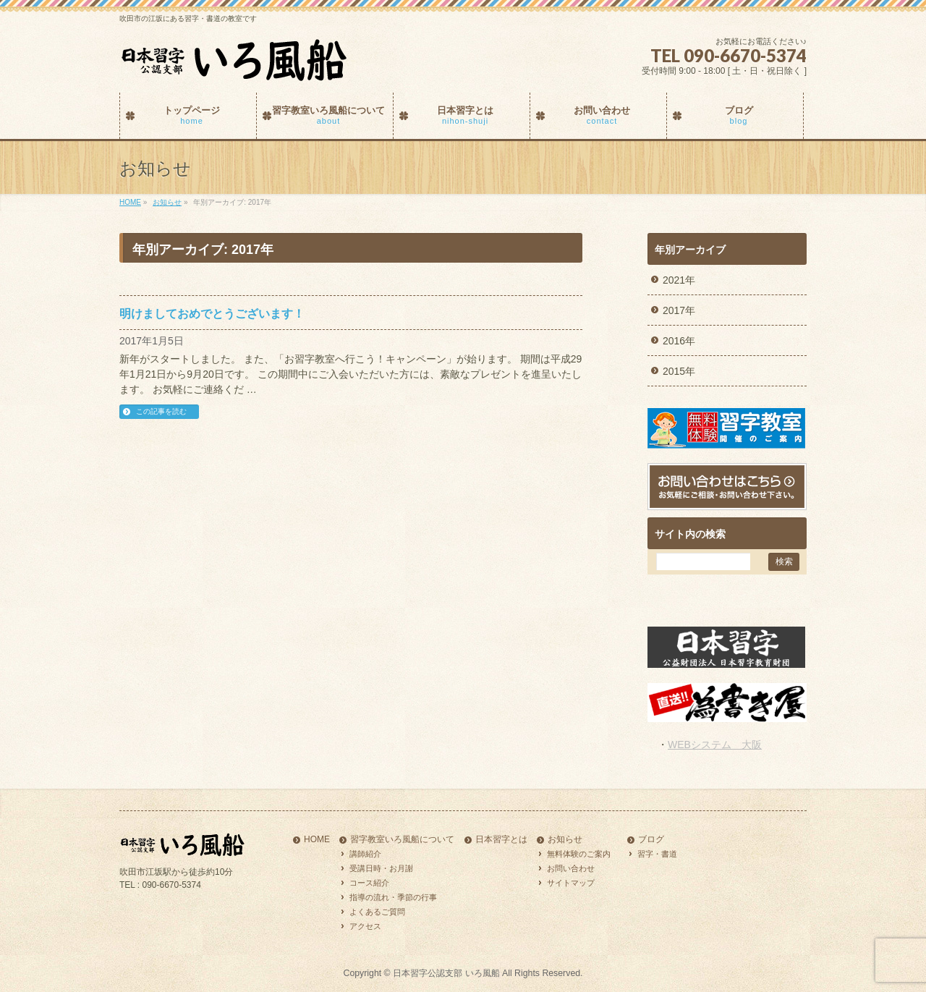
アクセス (365, 926)
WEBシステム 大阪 (715, 744)
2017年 (679, 310)
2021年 (679, 280)
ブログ (651, 839)
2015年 (679, 371)
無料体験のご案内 (579, 853)
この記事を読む (161, 411)
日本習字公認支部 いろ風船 (446, 973)
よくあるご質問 (377, 911)
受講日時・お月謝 (381, 868)
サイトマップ (571, 882)
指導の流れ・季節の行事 (393, 897)
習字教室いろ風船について (402, 839)
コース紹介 (369, 882)
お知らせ (565, 839)
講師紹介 (365, 853)
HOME (317, 839)
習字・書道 (657, 853)
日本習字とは (501, 839)
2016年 (679, 341)
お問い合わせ (571, 868)
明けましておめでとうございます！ (212, 314)
